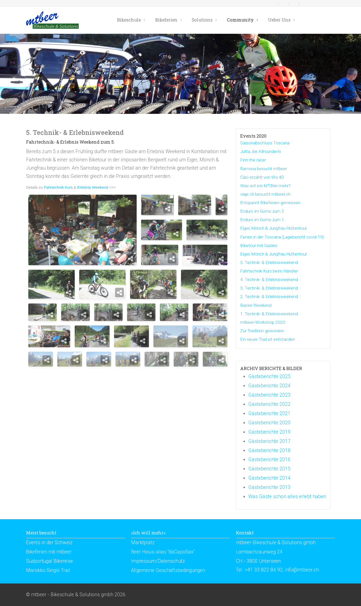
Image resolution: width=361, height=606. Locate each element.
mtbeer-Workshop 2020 (262, 322)
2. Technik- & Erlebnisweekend (269, 296)
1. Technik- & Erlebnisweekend (269, 313)
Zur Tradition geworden (262, 330)
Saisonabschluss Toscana (265, 142)
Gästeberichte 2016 (269, 459)
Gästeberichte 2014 (269, 478)
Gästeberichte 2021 (269, 413)
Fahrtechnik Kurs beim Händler (269, 270)
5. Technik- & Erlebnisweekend (269, 262)
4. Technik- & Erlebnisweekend (269, 279)
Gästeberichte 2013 (269, 487)
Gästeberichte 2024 (269, 386)
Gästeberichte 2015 (269, 469)
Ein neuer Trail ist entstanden (267, 339)
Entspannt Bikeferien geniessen (270, 202)
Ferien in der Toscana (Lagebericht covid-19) (282, 236)
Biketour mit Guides (258, 245)
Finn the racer (253, 159)
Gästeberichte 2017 (269, 441)
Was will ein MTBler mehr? (265, 185)
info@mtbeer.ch (302, 570)
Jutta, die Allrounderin (260, 151)
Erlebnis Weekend (92, 187)
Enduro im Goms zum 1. (262, 219)
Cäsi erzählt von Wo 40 (262, 177)
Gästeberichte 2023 (269, 395)
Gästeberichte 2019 (269, 432)
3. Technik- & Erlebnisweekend (269, 287)
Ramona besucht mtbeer (263, 168)
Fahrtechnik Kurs (58, 187)
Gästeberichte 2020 (269, 423)
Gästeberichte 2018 (269, 450)
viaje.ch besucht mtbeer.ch (265, 194)
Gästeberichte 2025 (269, 376)
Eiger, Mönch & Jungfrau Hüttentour (273, 228)
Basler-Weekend (256, 305)
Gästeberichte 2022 (269, 404)
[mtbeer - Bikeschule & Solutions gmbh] (52, 20)
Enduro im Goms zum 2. (262, 211)
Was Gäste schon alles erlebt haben (287, 496)
